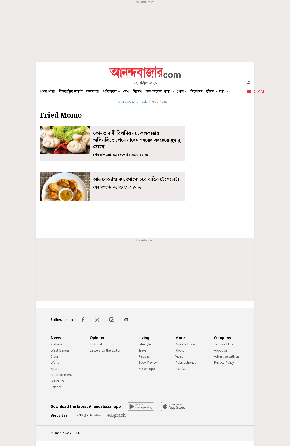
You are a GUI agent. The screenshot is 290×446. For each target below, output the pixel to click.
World (55, 362)
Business (57, 381)
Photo (180, 350)
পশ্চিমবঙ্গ (110, 91)
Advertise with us (226, 356)
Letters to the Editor (105, 350)
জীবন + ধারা (215, 91)
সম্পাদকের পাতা (158, 91)
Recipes (144, 356)
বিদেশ (137, 91)
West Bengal (60, 350)
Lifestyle (144, 344)
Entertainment (61, 375)
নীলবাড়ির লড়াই (71, 91)
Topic (143, 102)
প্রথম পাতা (47, 91)
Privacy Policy (224, 362)
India (54, 356)
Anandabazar (126, 102)
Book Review (148, 362)
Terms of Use (224, 344)
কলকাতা (92, 91)
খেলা (180, 91)
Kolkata (56, 344)
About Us (221, 350)
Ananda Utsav (185, 344)
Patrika (180, 368)
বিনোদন (196, 91)
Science (56, 387)
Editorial (96, 344)
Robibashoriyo (185, 362)
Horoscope (146, 368)
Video (179, 356)
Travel (142, 350)
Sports (55, 368)
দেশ (126, 91)
